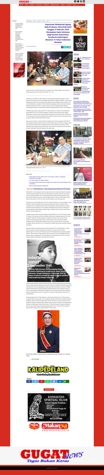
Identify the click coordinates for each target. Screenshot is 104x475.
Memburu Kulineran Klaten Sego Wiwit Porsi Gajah (86, 74)
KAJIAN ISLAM (39, 4)
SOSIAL (74, 4)
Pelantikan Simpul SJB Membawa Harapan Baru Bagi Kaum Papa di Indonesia (81, 81)
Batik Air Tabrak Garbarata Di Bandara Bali (38, 191)
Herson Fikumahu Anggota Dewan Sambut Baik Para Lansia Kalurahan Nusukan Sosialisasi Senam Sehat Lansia (82, 102)
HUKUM (26, 4)
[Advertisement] (52, 465)
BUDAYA (21, 4)
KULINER (63, 4)
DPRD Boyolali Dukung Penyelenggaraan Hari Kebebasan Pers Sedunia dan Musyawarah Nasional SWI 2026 (82, 119)
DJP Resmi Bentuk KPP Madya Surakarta (38, 185)
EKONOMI (32, 4)
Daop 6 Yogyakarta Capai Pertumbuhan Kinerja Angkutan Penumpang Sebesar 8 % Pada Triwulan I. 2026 (82, 110)
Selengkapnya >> (78, 231)
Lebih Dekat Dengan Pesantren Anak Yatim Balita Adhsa (81, 196)
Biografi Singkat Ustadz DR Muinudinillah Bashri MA (80, 178)
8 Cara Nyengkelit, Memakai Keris (81, 212)
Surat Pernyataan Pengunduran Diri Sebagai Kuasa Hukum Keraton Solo (19, 26)
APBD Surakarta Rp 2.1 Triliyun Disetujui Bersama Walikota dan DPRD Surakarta (51, 194)
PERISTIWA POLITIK (55, 4)
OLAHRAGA (68, 4)
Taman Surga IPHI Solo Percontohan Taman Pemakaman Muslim (81, 160)
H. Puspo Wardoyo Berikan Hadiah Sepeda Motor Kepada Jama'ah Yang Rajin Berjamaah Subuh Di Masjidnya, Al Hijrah (82, 141)
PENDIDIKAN (46, 4)
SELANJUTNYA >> (49, 394)
